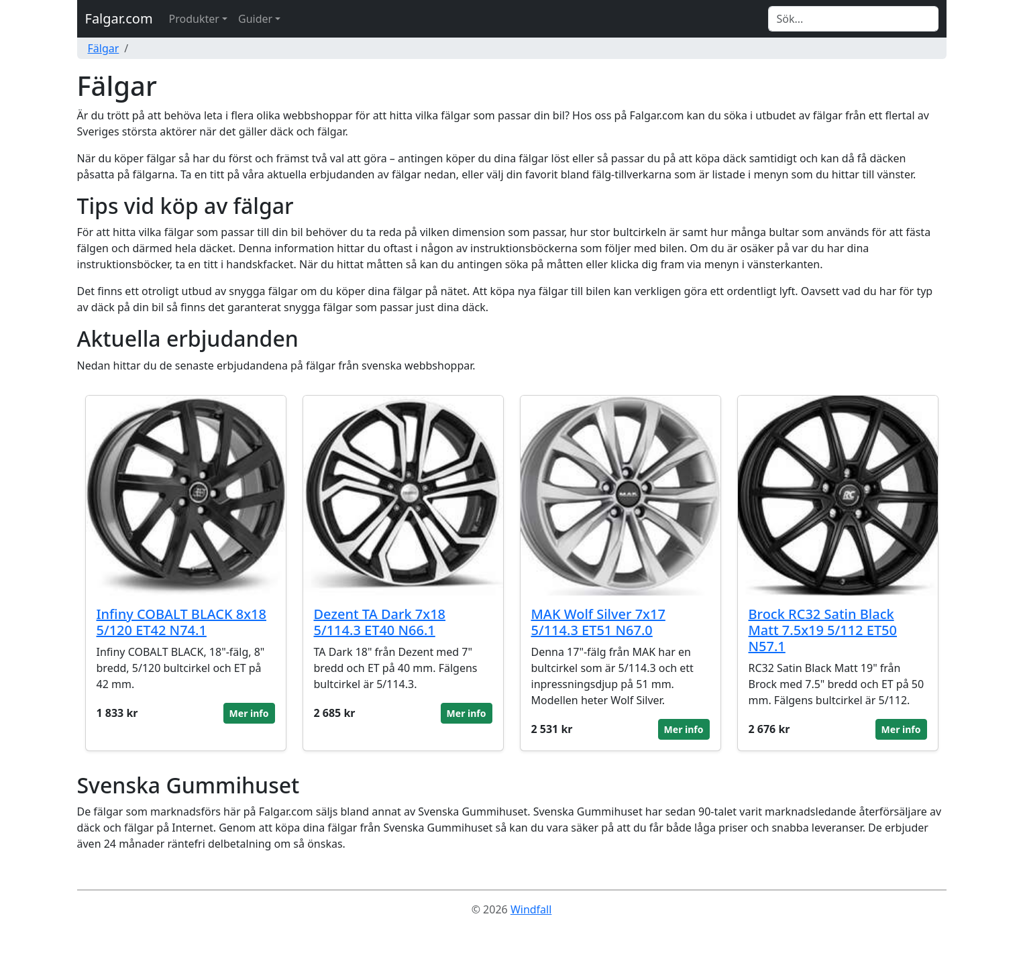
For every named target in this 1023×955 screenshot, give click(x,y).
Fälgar (103, 48)
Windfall (530, 909)
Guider (255, 18)
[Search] (853, 19)
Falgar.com (119, 18)
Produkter (194, 18)
